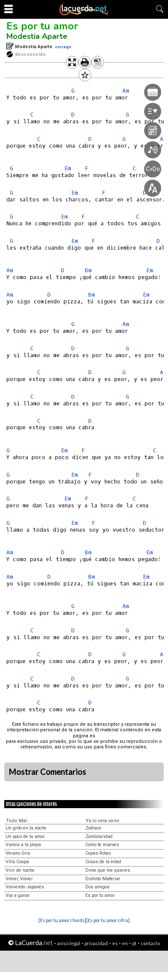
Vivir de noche (20, 870)
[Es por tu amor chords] (62, 920)
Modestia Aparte (36, 36)
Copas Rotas (98, 853)
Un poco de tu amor (25, 836)
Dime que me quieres (107, 870)
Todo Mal (16, 821)
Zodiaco (93, 828)
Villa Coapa (17, 861)
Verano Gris (18, 853)
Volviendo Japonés (25, 887)
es (115, 943)
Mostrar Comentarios (47, 772)
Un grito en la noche (26, 828)
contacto (150, 943)
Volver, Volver (19, 879)
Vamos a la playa (23, 844)
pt (134, 943)
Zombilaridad (99, 836)
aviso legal (68, 943)
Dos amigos (97, 887)
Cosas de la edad (103, 861)
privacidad (96, 943)
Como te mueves (102, 844)
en (125, 943)
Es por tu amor (42, 26)
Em (149, 270)
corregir (63, 46)
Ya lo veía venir (102, 821)
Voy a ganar (18, 895)
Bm (88, 270)
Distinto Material (102, 879)
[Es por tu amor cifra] (108, 920)
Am (9, 270)
